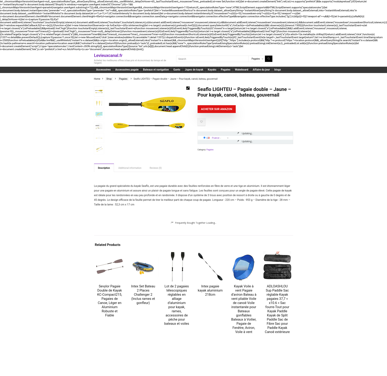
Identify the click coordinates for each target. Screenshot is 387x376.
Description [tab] (104, 168)
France (215, 137)
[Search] (268, 59)
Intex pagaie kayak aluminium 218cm (210, 290)
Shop (109, 78)
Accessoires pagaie (127, 69)
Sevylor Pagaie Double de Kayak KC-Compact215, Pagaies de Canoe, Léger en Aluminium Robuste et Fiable (109, 300)
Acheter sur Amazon (216, 109)
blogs (277, 69)
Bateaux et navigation (156, 69)
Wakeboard (241, 69)
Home (97, 78)
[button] (188, 88)
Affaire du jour (261, 69)
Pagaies (225, 69)
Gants (176, 69)
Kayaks (212, 69)
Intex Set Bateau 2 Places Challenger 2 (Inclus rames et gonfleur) (143, 294)
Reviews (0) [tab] (156, 168)
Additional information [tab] (129, 168)
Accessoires (103, 69)
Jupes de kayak (194, 69)
